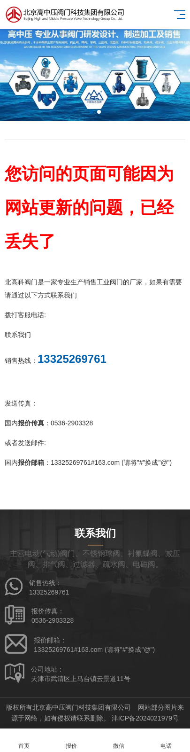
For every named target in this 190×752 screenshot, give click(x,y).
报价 (71, 740)
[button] (91, 112)
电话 (166, 740)
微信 (119, 740)
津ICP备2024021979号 (145, 718)
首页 (23, 740)
